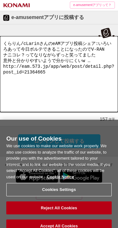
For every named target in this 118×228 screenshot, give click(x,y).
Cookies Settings (59, 192)
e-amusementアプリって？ (92, 5)
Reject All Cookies (59, 210)
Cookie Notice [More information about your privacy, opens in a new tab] (60, 179)
